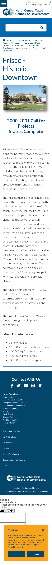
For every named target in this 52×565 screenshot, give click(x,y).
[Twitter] (19, 385)
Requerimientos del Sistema (14, 460)
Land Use (19, 45)
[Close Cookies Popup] (42, 530)
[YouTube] (26, 385)
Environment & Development (14, 405)
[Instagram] (33, 385)
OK (16, 554)
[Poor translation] (10, 511)
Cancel (36, 554)
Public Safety (8, 414)
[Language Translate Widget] (38, 2)
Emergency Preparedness (13, 403)
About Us (16, 488)
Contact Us (26, 488)
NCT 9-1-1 (7, 411)
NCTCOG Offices (10, 437)
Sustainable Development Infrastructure (21, 46)
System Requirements (11, 454)
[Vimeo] (39, 385)
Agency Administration (12, 394)
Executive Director (10, 408)
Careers (6, 448)
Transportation (23, 40)
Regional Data (8, 417)
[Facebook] (12, 385)
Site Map (36, 488)
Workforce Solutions (11, 420)
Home (8, 40)
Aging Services (8, 397)
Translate (43, 5)
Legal (5, 466)
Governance (7, 443)
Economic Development (12, 400)
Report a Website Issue (12, 431)
